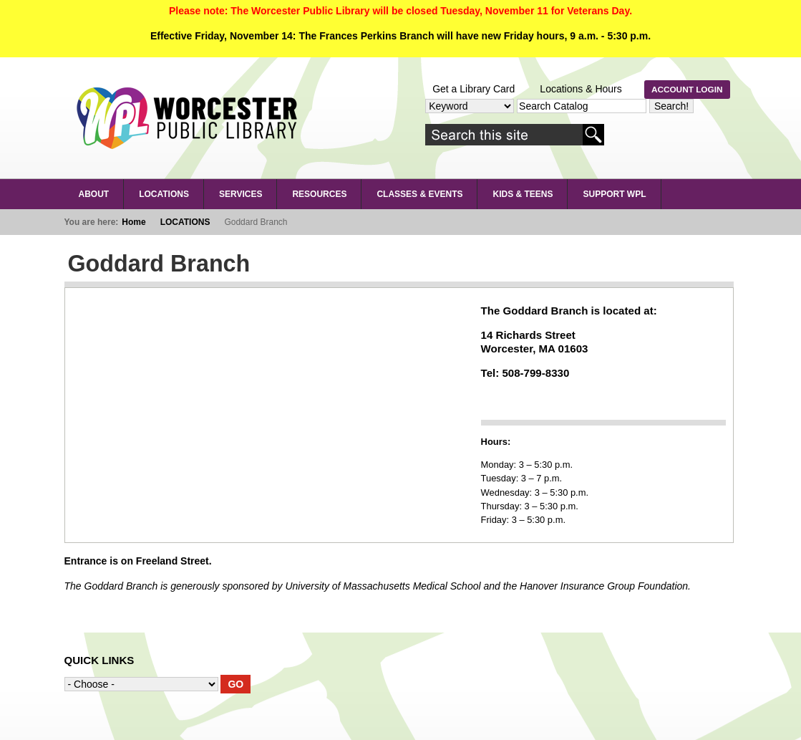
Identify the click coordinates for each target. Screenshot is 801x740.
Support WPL (614, 194)
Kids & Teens (522, 194)
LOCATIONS (164, 194)
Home (133, 222)
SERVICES (240, 194)
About (94, 194)
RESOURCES (319, 194)
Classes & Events (419, 194)
